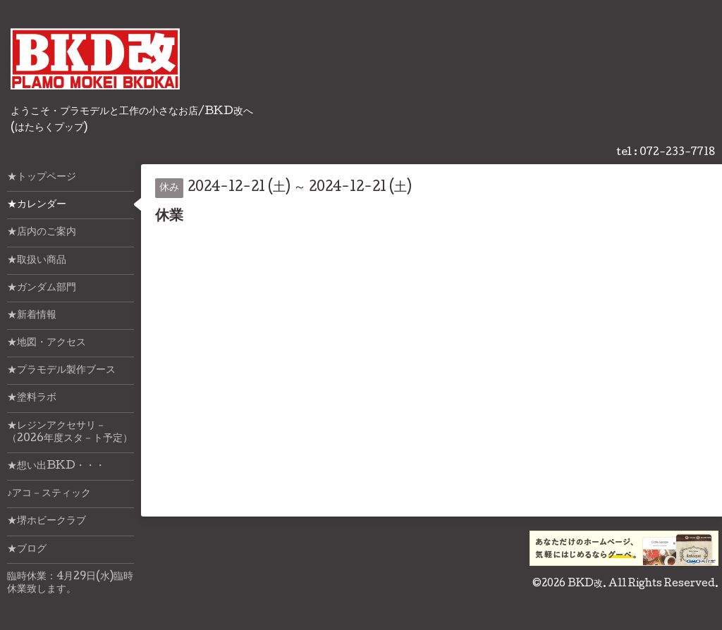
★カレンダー (36, 205)
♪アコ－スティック (49, 494)
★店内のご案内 (41, 232)
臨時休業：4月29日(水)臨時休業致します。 (70, 583)
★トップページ (41, 177)
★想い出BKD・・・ (56, 466)
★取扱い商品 (36, 260)
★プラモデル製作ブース (61, 370)
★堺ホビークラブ (46, 521)
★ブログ (27, 549)
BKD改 (585, 584)
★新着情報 (31, 315)
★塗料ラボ (31, 398)
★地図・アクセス (46, 343)
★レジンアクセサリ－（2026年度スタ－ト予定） (70, 433)
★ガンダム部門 (41, 288)
